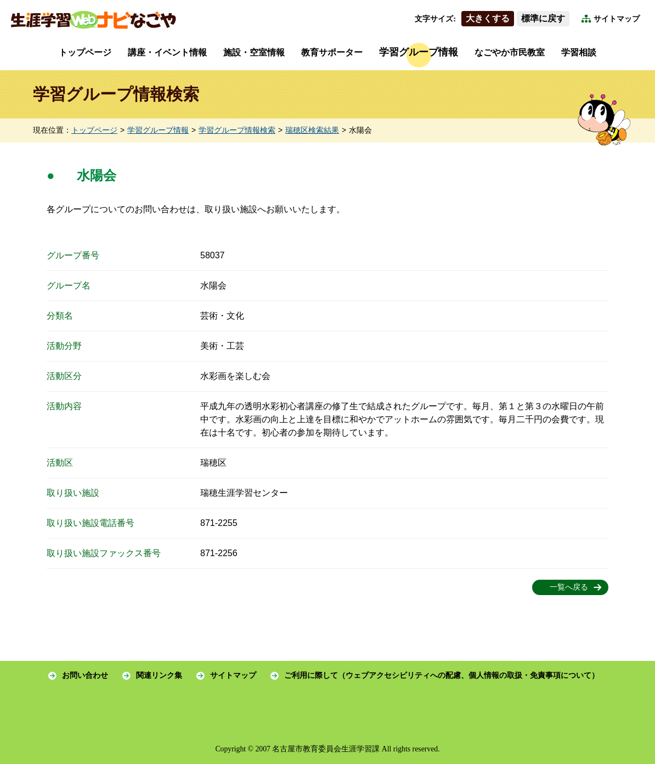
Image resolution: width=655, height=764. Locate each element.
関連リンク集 (159, 675)
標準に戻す (543, 18)
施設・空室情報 (254, 52)
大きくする (488, 18)
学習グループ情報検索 (237, 130)
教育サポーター (332, 52)
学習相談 (578, 52)
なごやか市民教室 (510, 52)
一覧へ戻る (569, 587)
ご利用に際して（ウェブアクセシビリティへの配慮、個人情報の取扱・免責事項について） (441, 675)
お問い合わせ (85, 675)
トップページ (85, 52)
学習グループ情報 (418, 52)
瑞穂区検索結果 (312, 130)
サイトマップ (617, 19)
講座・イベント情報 (167, 52)
